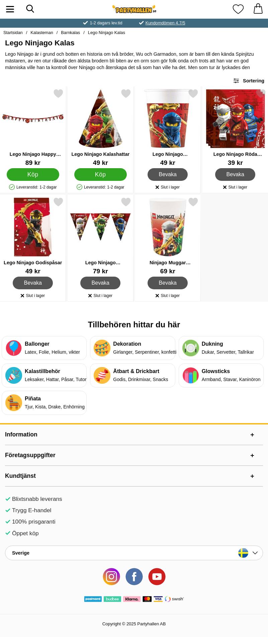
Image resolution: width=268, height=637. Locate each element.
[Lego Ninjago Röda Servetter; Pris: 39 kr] (235, 127)
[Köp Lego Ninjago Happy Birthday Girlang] (33, 174)
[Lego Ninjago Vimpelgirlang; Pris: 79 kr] (100, 236)
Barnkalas (70, 32)
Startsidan (13, 32)
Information (21, 434)
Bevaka (168, 175)
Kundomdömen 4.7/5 (165, 22)
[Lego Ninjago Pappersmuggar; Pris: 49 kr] (168, 127)
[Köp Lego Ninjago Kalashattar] (100, 174)
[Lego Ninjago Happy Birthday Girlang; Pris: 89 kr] (33, 127)
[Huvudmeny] (10, 9)
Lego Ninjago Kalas (106, 32)
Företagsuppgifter (30, 455)
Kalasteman (41, 32)
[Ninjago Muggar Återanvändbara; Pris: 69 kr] (168, 236)
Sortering (248, 80)
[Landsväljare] (134, 553)
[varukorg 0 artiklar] (258, 9)
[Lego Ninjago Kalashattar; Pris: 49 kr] (100, 127)
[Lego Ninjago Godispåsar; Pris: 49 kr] (33, 236)
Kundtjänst (20, 475)
